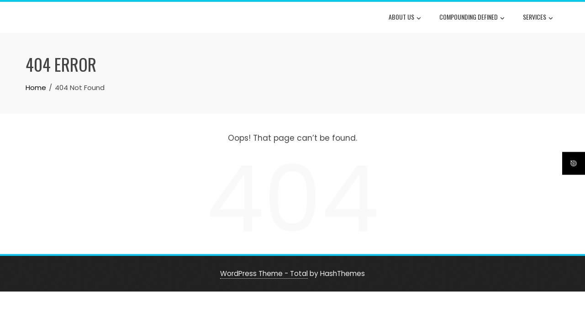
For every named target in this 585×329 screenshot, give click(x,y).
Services (538, 18)
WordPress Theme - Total (264, 273)
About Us (405, 18)
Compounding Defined (472, 18)
